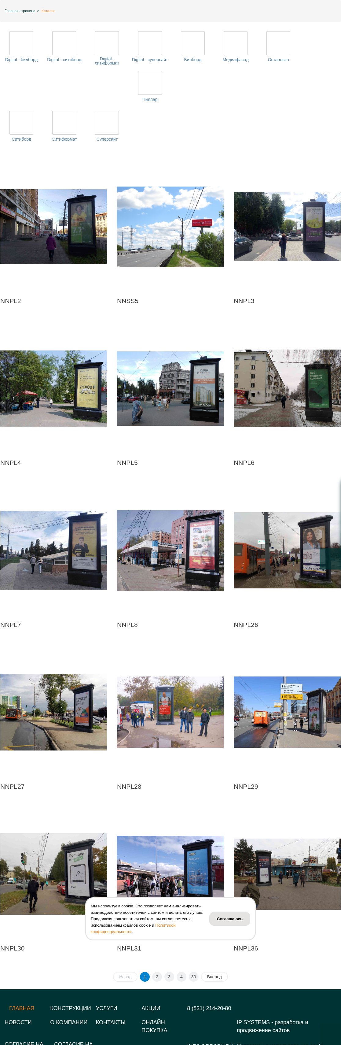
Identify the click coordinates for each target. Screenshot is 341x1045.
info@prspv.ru (210, 1010)
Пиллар (319, 59)
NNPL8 (127, 588)
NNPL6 (244, 426)
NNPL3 (244, 264)
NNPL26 (246, 588)
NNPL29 (246, 750)
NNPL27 (12, 750)
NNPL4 (10, 426)
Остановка (277, 59)
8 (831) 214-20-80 (209, 972)
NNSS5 (127, 264)
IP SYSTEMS (253, 986)
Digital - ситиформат (106, 61)
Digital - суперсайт (149, 59)
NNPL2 (10, 264)
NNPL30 (12, 911)
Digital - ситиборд (64, 59)
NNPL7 (10, 588)
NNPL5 (127, 426)
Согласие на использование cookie (281, 1009)
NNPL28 (129, 750)
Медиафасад (235, 59)
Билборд (191, 59)
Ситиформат (64, 103)
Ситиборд (21, 103)
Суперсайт (106, 103)
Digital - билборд (21, 59)
